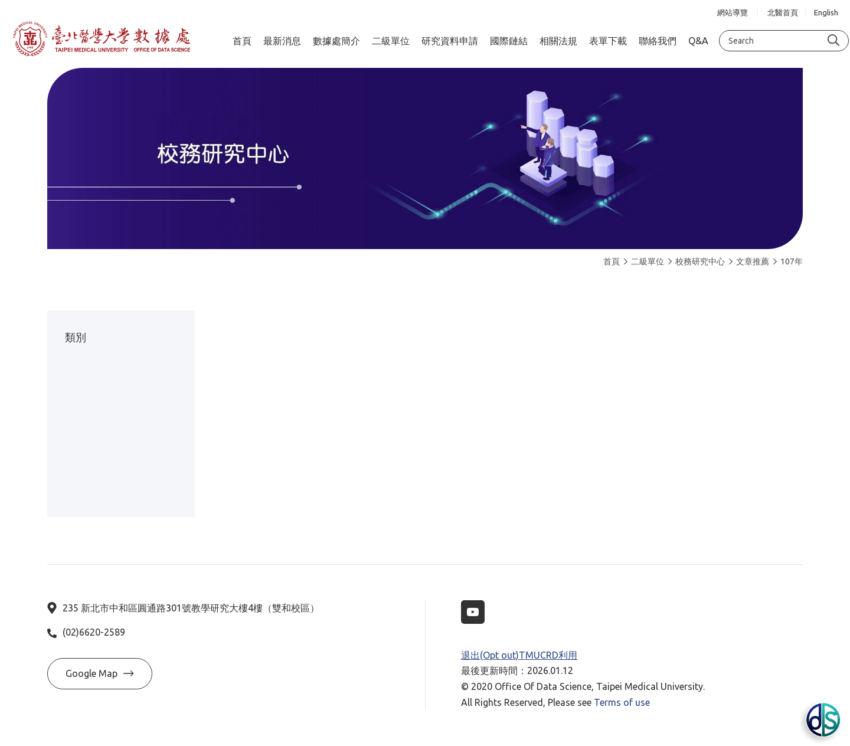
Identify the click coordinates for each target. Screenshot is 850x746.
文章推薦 (749, 261)
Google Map (100, 673)
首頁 (611, 261)
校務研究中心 (696, 261)
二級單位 (644, 261)
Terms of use (622, 702)
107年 (788, 261)
